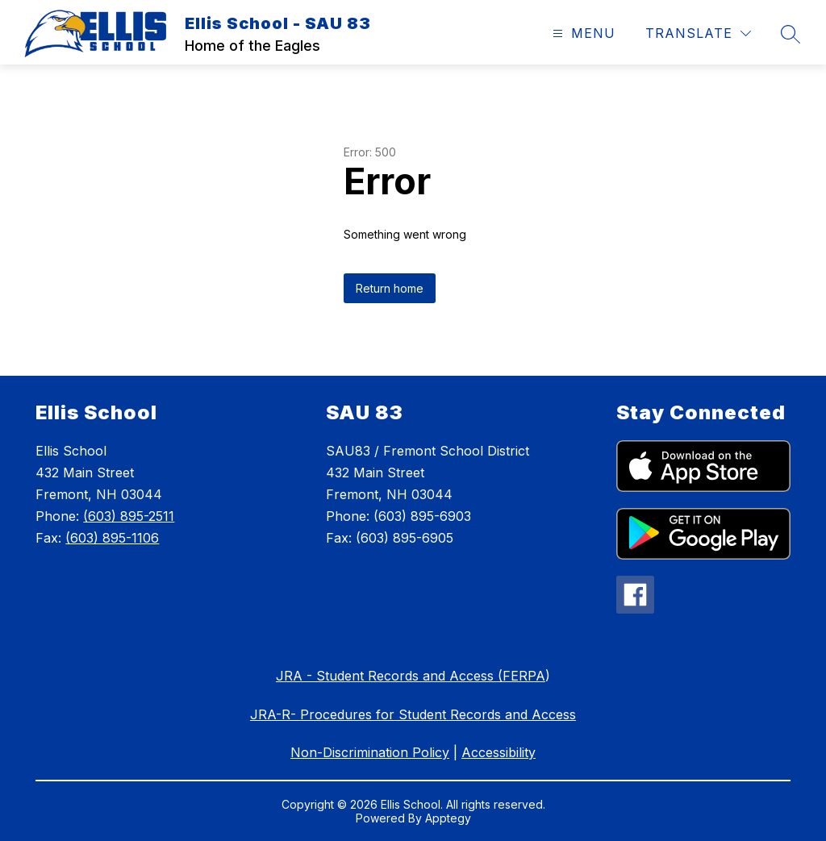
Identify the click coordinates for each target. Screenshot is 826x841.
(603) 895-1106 (112, 538)
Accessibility (498, 752)
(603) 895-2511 (128, 516)
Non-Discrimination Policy (369, 752)
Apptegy (448, 818)
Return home (389, 288)
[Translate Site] (698, 33)
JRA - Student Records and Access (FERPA (410, 676)
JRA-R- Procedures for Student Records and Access (413, 714)
